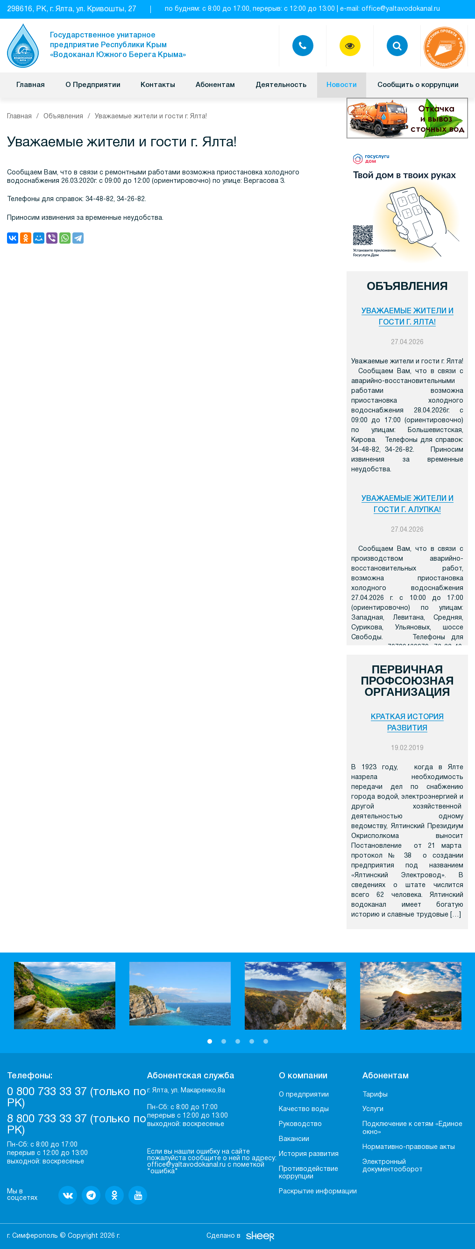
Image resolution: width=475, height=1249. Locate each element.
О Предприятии (93, 85)
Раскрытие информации (318, 1192)
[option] (64, 995)
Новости (341, 85)
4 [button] (251, 1041)
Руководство (300, 1124)
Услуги (372, 1109)
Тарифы (375, 1095)
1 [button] (209, 1041)
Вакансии (294, 1139)
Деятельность (280, 85)
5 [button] (265, 1041)
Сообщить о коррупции (418, 85)
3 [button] (237, 1041)
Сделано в (223, 1236)
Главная (30, 85)
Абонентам (215, 85)
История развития (309, 1154)
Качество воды (304, 1109)
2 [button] (223, 1041)
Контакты (158, 85)
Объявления (63, 117)
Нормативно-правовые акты (408, 1147)
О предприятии (304, 1095)
